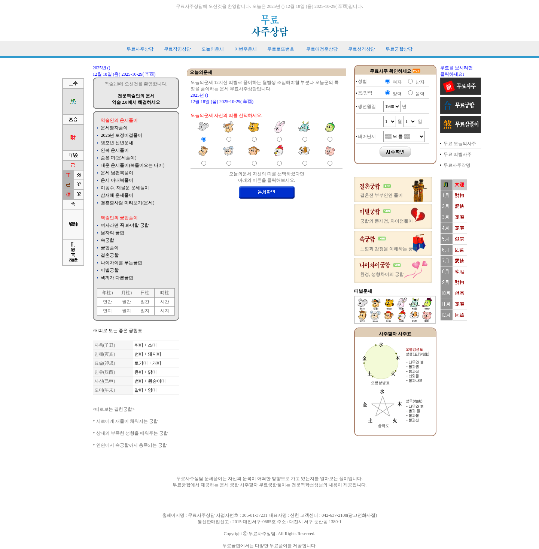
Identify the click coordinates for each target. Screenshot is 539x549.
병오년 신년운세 (117, 142)
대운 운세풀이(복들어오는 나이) (132, 165)
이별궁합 (110, 270)
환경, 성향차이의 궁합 (382, 274)
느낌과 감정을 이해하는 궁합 (388, 248)
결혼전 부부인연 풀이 (381, 195)
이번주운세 (245, 49)
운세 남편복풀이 (117, 172)
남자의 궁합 (112, 232)
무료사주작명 (457, 165)
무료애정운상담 (322, 49)
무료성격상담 (361, 49)
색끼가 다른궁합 (117, 277)
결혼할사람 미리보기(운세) (127, 202)
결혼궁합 (110, 255)
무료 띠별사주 (458, 154)
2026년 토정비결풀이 (121, 135)
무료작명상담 (177, 49)
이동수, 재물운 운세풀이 (125, 187)
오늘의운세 (212, 49)
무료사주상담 (140, 49)
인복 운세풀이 (115, 150)
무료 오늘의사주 (460, 143)
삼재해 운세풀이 (117, 195)
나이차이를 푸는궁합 (121, 262)
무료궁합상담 (399, 49)
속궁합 (107, 240)
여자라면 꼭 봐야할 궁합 (125, 225)
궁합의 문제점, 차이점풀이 (386, 221)
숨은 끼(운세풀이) (118, 157)
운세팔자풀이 (114, 127)
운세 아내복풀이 (117, 180)
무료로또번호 (280, 49)
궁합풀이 (110, 247)
